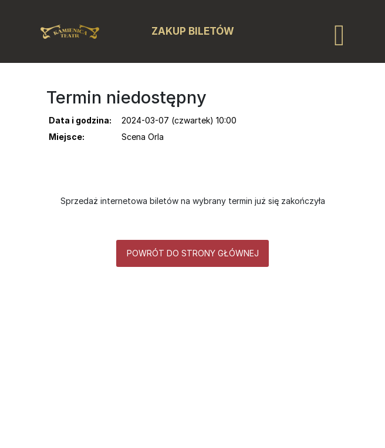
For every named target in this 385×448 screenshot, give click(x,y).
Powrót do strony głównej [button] (193, 253)
